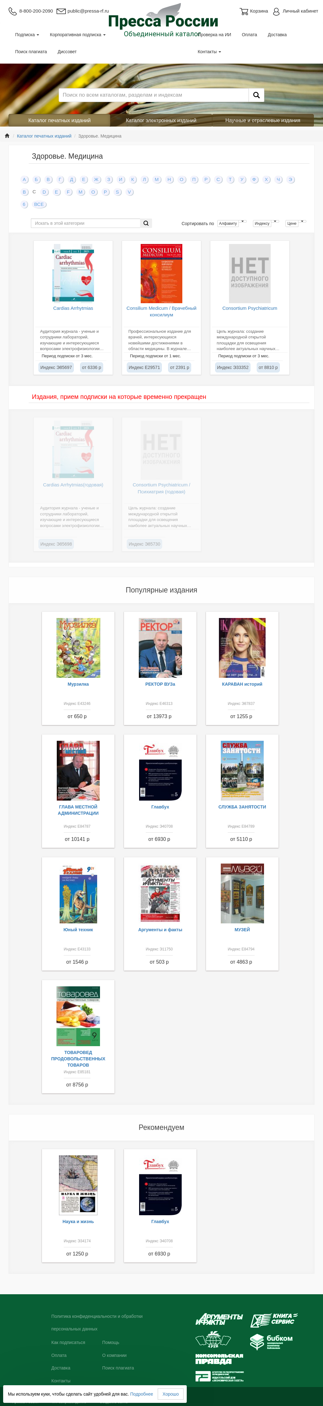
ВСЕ (39, 204)
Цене (292, 223)
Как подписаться (68, 1342)
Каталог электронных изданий (161, 120)
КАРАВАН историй (242, 684)
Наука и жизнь (78, 1221)
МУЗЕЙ (242, 929)
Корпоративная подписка (78, 34)
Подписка (27, 34)
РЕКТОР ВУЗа (160, 684)
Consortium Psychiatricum (249, 308)
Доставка (277, 34)
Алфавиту (228, 223)
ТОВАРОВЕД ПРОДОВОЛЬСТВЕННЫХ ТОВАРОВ (78, 1059)
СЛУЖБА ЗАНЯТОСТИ (242, 806)
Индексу (262, 223)
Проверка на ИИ (214, 34)
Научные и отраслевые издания (263, 120)
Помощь (110, 1342)
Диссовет (67, 51)
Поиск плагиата (31, 51)
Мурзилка (78, 684)
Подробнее (141, 1394)
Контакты (209, 51)
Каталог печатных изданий (59, 120)
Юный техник (78, 929)
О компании (114, 1355)
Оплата (249, 34)
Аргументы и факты (160, 929)
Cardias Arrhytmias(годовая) (73, 484)
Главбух (160, 806)
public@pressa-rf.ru (82, 11)
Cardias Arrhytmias (73, 308)
